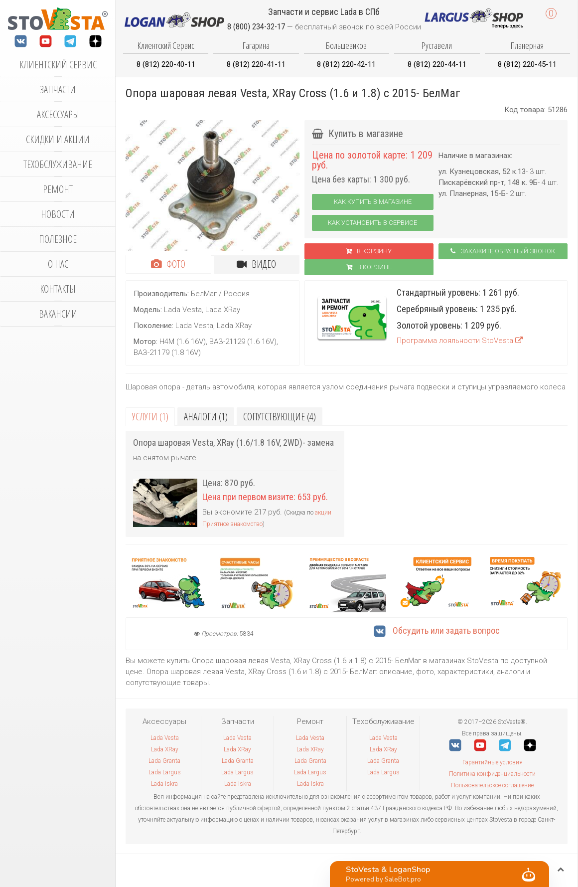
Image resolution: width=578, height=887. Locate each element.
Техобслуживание (57, 164)
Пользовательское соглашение (492, 785)
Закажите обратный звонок (502, 251)
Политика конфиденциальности (492, 773)
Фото (168, 264)
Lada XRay (164, 749)
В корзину (369, 251)
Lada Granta (164, 760)
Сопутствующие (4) (279, 416)
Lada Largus (164, 772)
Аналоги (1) (206, 416)
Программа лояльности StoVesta (460, 340)
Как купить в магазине (373, 201)
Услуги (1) (150, 416)
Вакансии (58, 314)
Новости (58, 214)
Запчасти (58, 89)
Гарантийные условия (492, 762)
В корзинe (369, 267)
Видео (256, 264)
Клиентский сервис (58, 64)
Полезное (58, 239)
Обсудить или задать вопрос (437, 630)
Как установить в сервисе (372, 222)
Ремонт (58, 189)
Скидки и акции (58, 139)
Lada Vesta (164, 737)
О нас (58, 264)
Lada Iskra (164, 783)
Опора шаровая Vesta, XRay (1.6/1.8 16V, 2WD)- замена (233, 442)
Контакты (58, 289)
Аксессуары (58, 114)
